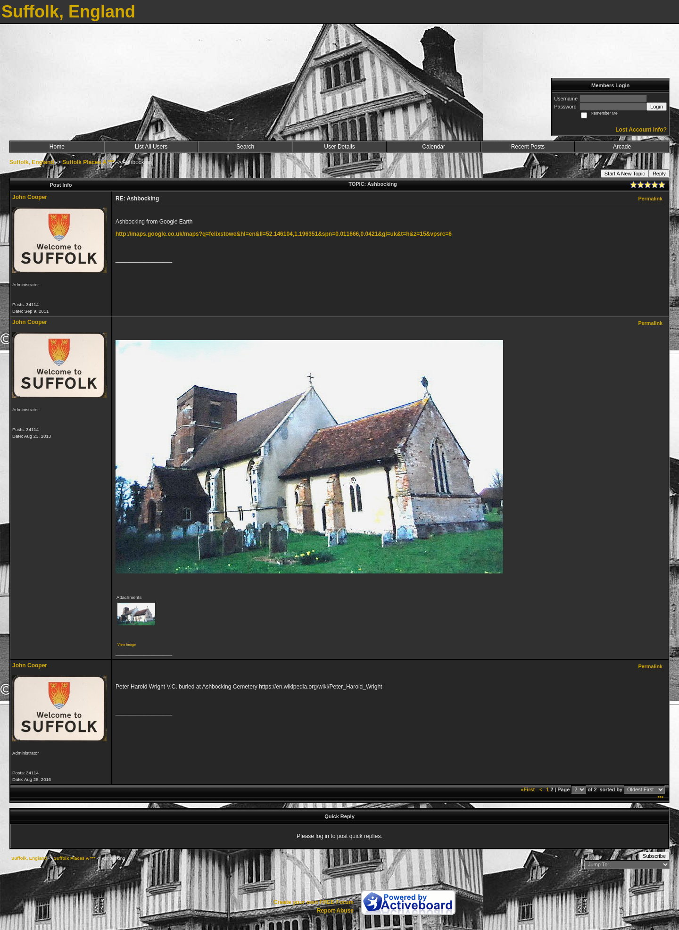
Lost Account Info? (641, 129)
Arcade (622, 146)
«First (528, 789)
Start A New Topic (624, 173)
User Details (339, 146)
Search (245, 146)
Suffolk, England (31, 162)
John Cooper (29, 197)
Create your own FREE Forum (313, 902)
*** (660, 798)
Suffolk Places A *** (88, 162)
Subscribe (654, 856)
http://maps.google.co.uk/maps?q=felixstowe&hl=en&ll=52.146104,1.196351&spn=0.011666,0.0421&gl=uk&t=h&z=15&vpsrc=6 (284, 234)
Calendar (433, 146)
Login (656, 106)
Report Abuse (335, 910)
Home (57, 146)
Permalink (650, 198)
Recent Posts (528, 146)
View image (126, 644)
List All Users (151, 146)
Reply (659, 173)
